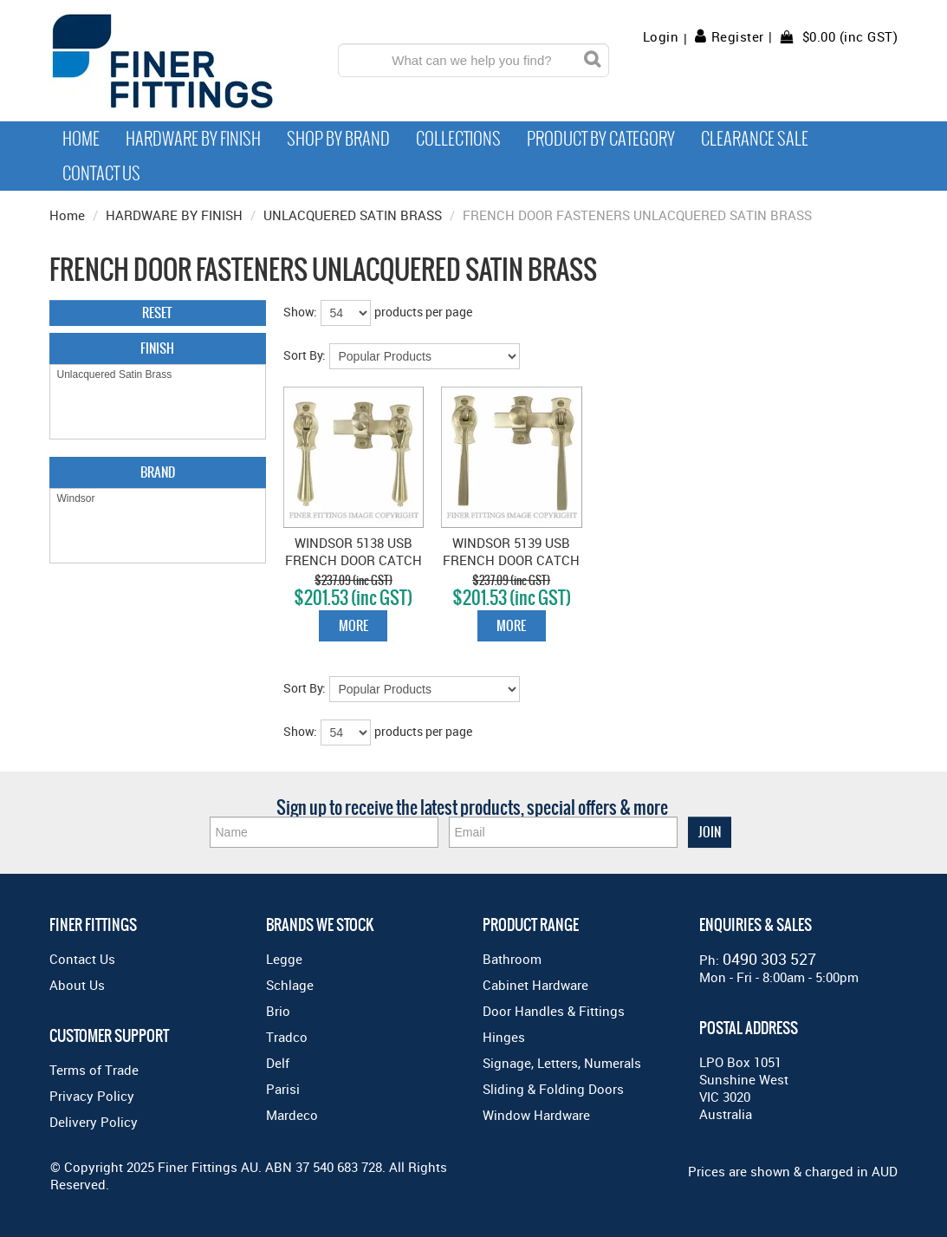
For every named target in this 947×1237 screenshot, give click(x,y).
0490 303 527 (769, 958)
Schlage (290, 984)
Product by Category (601, 138)
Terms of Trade (94, 1069)
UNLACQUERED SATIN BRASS (352, 215)
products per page (423, 311)
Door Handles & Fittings (554, 1010)
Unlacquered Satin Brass (157, 374)
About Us (77, 984)
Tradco (287, 1036)
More (353, 625)
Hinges (504, 1036)
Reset (157, 312)
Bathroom (512, 958)
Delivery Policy (93, 1121)
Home (81, 138)
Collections (458, 138)
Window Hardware (536, 1114)
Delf (277, 1062)
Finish (157, 348)
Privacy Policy (91, 1095)
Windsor (157, 498)
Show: (300, 311)
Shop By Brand (338, 138)
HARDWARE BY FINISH (174, 215)
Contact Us (101, 173)
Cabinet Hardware (535, 984)
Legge (284, 958)
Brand (157, 472)
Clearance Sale (754, 138)
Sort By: (304, 355)
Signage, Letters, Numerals (562, 1062)
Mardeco (292, 1114)
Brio (278, 1010)
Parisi (283, 1088)
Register (737, 36)
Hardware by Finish (193, 138)
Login (661, 36)
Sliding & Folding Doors (553, 1088)
